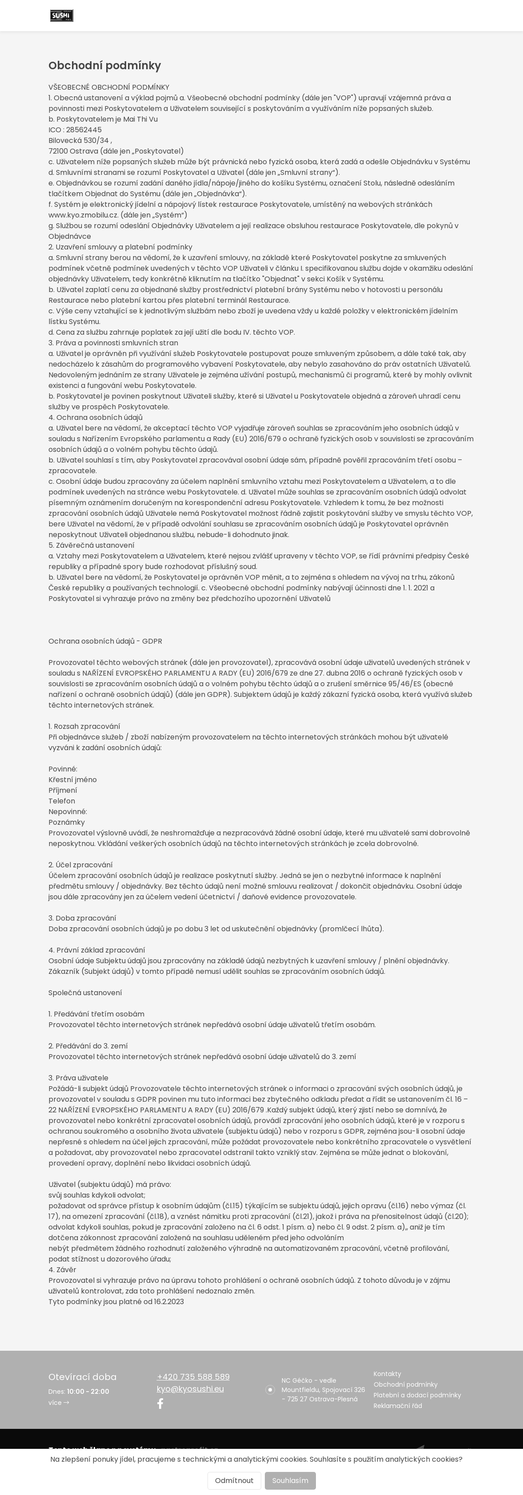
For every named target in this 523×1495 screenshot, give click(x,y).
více (58, 1402)
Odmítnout (234, 1480)
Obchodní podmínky (406, 1384)
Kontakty (387, 1373)
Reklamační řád (398, 1405)
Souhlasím (290, 1480)
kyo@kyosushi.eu (190, 1388)
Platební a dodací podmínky (417, 1395)
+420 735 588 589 (193, 1376)
